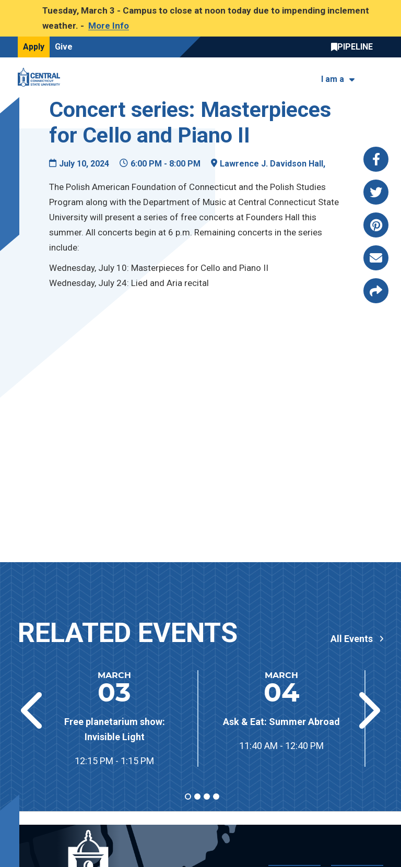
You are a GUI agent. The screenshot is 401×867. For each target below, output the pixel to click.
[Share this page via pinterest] (375, 224)
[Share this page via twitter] (375, 192)
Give (64, 47)
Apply (33, 47)
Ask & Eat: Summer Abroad (281, 721)
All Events (352, 639)
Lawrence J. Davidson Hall (271, 164)
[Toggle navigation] (376, 77)
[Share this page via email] (375, 257)
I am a (332, 79)
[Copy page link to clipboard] (375, 290)
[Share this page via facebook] (375, 159)
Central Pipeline (354, 47)
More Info (108, 25)
